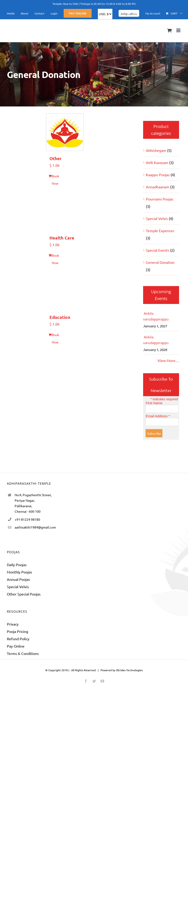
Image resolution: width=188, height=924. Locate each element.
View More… (168, 360)
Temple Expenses (160, 230)
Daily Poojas (17, 564)
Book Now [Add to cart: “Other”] (55, 179)
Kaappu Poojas (158, 174)
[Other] (64, 132)
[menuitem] (10, 13)
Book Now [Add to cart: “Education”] (55, 338)
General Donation (160, 262)
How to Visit (70, 4)
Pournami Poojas (159, 199)
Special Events (157, 250)
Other (55, 158)
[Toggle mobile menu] (178, 30)
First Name (154, 403)
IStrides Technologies (129, 670)
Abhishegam (156, 150)
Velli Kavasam (157, 162)
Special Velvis (157, 218)
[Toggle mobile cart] (169, 30)
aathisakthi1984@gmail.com (35, 527)
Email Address (158, 416)
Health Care (61, 238)
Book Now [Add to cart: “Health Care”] (55, 259)
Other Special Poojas (24, 594)
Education (59, 317)
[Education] (64, 290)
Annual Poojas (18, 579)
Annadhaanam (157, 186)
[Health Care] (64, 211)
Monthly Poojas (19, 572)
